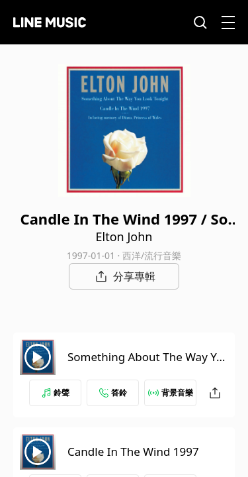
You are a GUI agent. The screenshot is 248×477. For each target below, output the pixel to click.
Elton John (124, 236)
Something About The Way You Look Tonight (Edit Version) (145, 364)
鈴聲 (55, 392)
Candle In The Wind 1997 (133, 451)
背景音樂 (170, 392)
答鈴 (113, 392)
